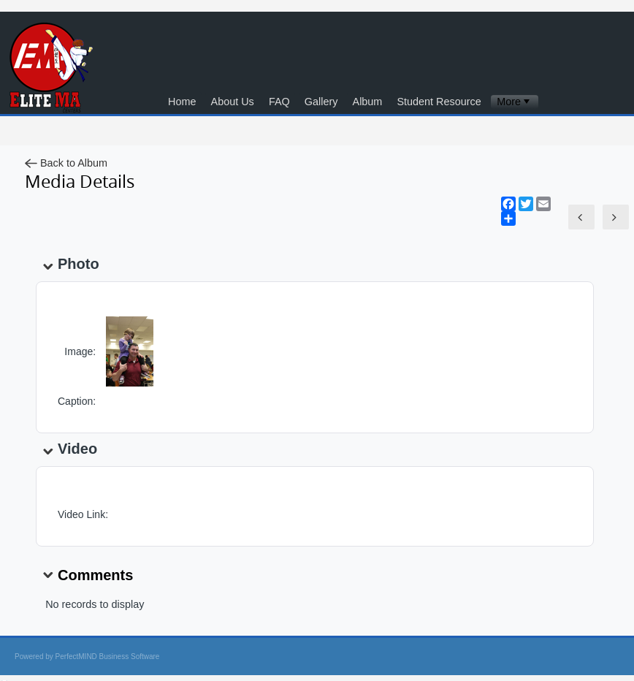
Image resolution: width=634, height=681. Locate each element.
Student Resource (439, 101)
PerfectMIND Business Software (108, 657)
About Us (232, 101)
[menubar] (514, 102)
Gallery (321, 101)
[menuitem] (514, 102)
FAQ (279, 101)
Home (182, 101)
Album (368, 101)
